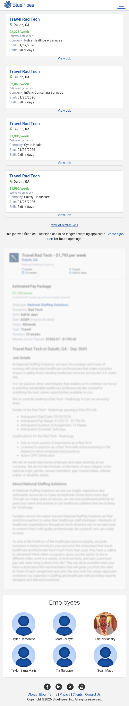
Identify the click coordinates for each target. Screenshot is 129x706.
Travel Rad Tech (24, 19)
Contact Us (93, 694)
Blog (42, 694)
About (32, 694)
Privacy (65, 694)
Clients (78, 694)
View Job (64, 58)
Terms (52, 694)
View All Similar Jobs (64, 225)
